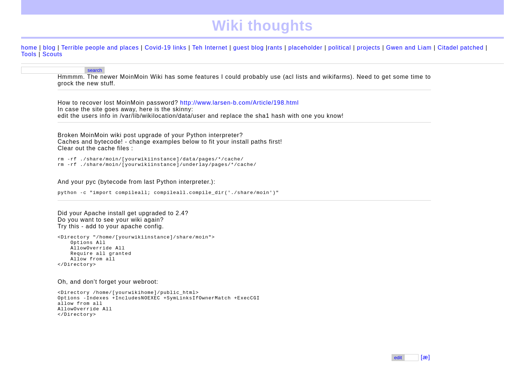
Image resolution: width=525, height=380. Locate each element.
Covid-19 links (165, 47)
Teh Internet (210, 47)
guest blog (248, 47)
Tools (28, 54)
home (29, 47)
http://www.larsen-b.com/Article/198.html (239, 103)
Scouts (52, 54)
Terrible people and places (100, 47)
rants (275, 47)
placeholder (305, 47)
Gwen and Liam (409, 47)
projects (368, 47)
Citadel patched (460, 47)
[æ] (425, 372)
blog (49, 47)
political (339, 47)
